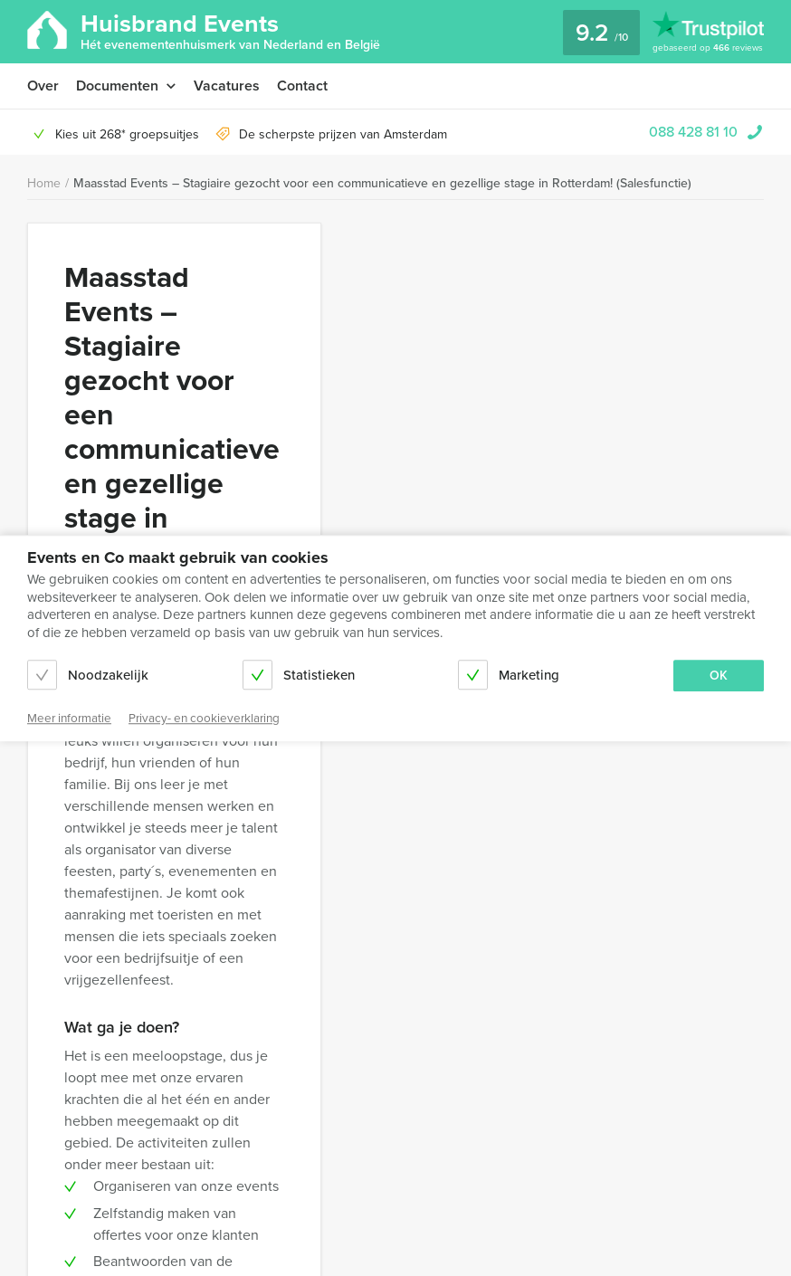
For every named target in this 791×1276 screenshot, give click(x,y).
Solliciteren (538, 297)
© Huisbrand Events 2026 (395, 1214)
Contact (302, 85)
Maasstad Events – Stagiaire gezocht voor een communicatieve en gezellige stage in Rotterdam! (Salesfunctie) (382, 183)
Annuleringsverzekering (93, 1108)
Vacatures (227, 85)
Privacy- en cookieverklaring (241, 1086)
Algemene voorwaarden (241, 1064)
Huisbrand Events (230, 29)
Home (44, 183)
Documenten (117, 85)
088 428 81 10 (693, 131)
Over (43, 85)
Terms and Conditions (87, 1086)
